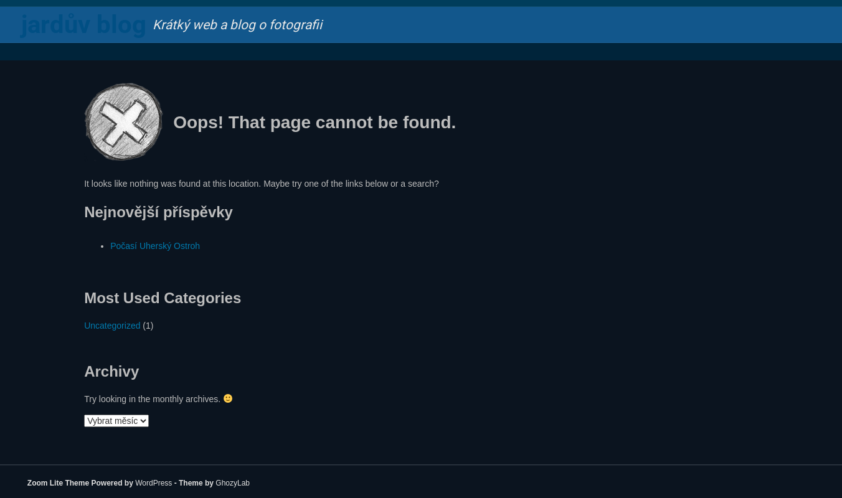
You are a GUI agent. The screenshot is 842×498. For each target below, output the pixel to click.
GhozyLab (232, 483)
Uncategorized (112, 326)
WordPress (153, 483)
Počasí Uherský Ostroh (155, 246)
